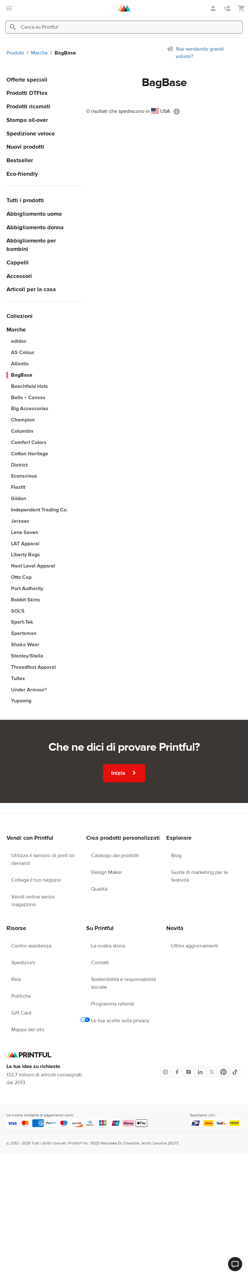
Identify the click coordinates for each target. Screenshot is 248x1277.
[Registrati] (227, 8)
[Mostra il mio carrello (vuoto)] (241, 9)
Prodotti (15, 53)
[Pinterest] (223, 1072)
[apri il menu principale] (9, 8)
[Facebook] (177, 1072)
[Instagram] (165, 1072)
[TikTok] (235, 1072)
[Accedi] (213, 8)
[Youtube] (188, 1072)
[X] (212, 1072)
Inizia (124, 773)
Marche (39, 53)
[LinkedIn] (200, 1072)
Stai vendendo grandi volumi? (200, 53)
